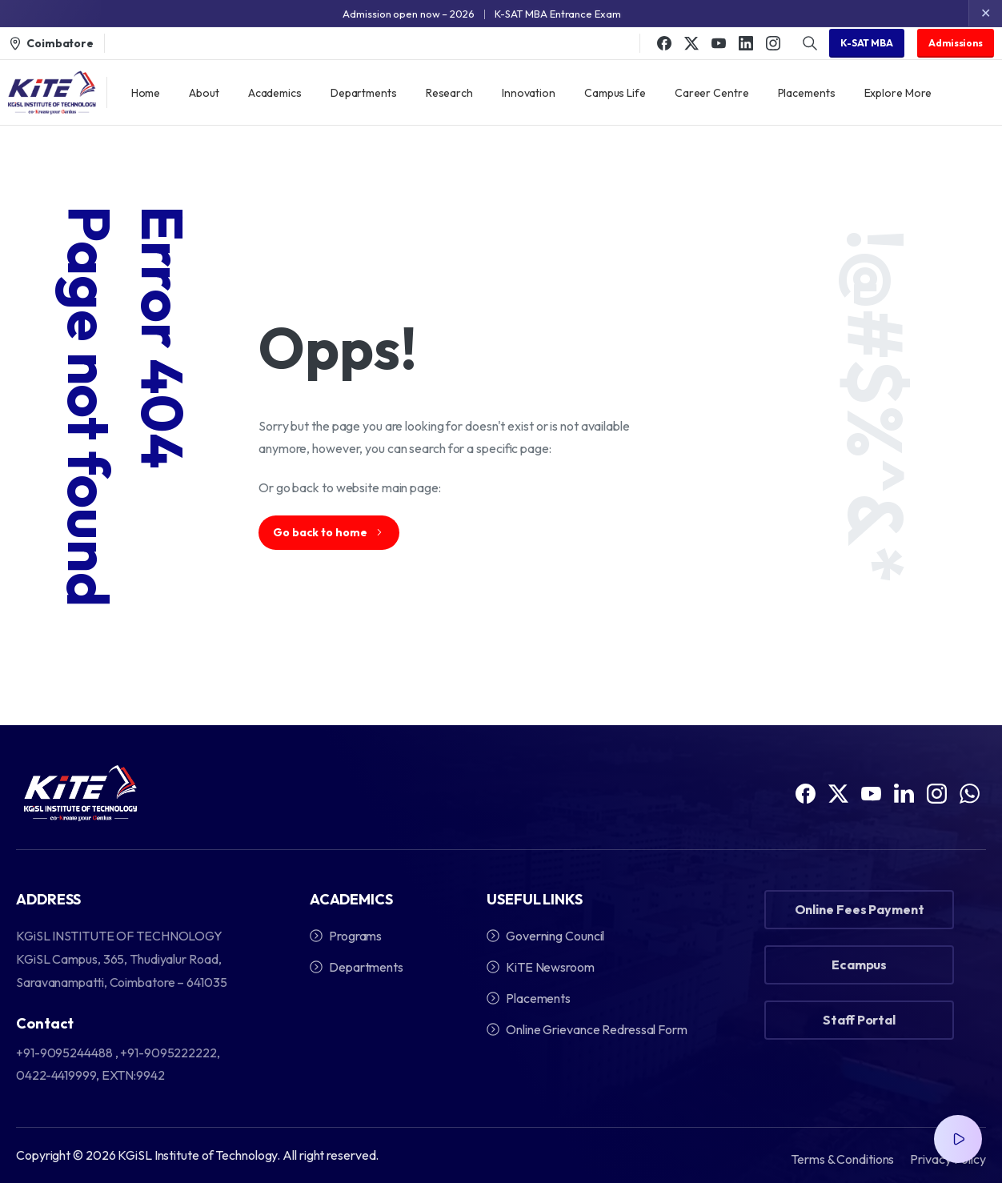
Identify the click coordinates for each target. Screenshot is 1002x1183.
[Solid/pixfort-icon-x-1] (838, 808)
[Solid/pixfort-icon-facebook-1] (805, 792)
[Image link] (80, 793)
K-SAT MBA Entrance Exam (558, 13)
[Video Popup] (958, 1139)
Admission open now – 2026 (409, 13)
